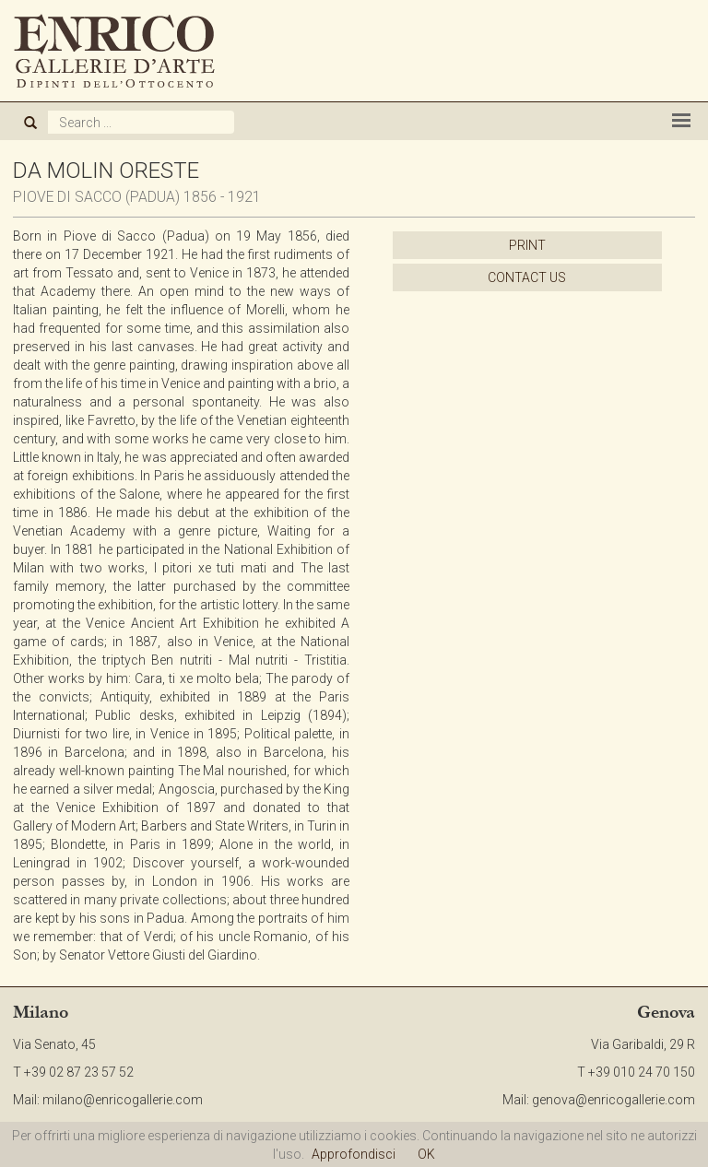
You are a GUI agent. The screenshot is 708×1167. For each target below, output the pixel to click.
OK (426, 1154)
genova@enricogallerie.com (613, 1099)
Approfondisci (353, 1154)
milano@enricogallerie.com (122, 1099)
